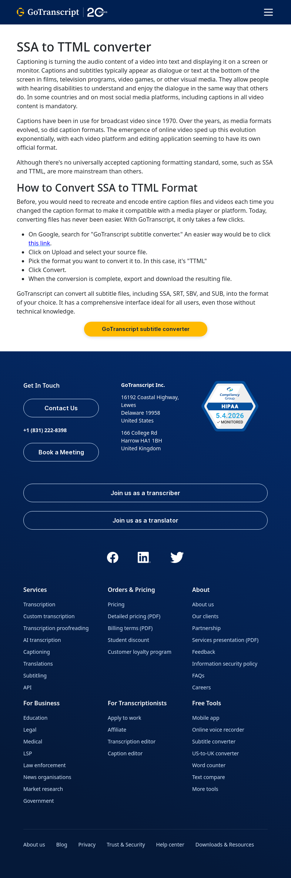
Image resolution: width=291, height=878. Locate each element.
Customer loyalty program (139, 651)
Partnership (206, 628)
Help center (170, 844)
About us (203, 604)
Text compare (208, 777)
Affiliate (117, 729)
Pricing (116, 604)
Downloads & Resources (224, 844)
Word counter (208, 765)
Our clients (205, 616)
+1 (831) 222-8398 (45, 430)
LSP (27, 753)
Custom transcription (49, 616)
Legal (29, 729)
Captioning (36, 651)
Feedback (203, 651)
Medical (32, 741)
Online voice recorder (218, 729)
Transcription (39, 604)
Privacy (87, 844)
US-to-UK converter (215, 753)
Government (38, 800)
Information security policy (224, 663)
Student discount (128, 639)
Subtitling (35, 675)
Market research (43, 788)
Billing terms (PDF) (130, 628)
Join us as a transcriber (145, 493)
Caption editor (125, 753)
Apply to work (124, 717)
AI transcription (42, 639)
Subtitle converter (213, 741)
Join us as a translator (145, 520)
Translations (38, 663)
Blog (61, 844)
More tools (205, 788)
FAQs (198, 675)
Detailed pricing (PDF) (134, 616)
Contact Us (61, 408)
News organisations (47, 777)
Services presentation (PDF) (225, 639)
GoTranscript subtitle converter (146, 328)
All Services (72, 30)
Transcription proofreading (56, 628)
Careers (201, 687)
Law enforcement (44, 765)
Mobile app (206, 717)
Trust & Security (126, 844)
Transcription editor (131, 741)
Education (35, 717)
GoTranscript (32, 30)
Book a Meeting (61, 452)
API (27, 687)
